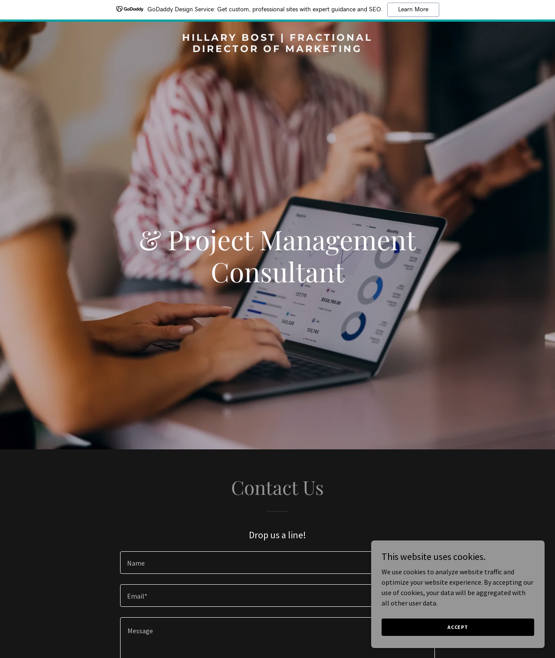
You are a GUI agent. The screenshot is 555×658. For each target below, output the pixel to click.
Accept (457, 627)
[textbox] (277, 562)
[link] (278, 49)
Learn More (413, 10)
